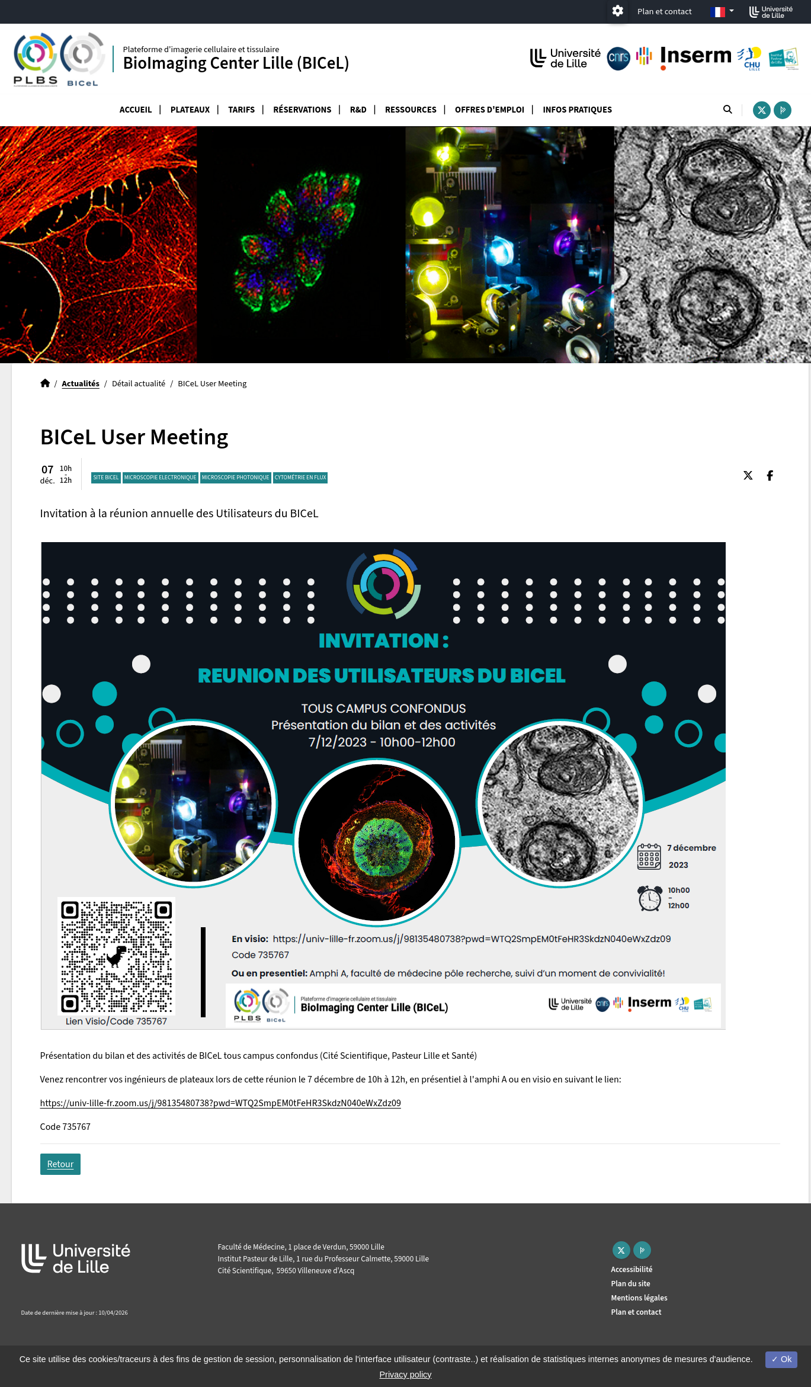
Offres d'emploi (489, 110)
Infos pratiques (577, 110)
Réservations (302, 110)
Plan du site (630, 1283)
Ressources (411, 110)
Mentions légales (639, 1297)
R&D (358, 110)
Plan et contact (664, 11)
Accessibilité (632, 1269)
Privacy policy (406, 1374)
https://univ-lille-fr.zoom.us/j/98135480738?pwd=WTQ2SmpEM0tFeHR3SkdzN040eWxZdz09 (220, 1103)
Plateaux (190, 110)
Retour (60, 1164)
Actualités (81, 383)
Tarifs (241, 110)
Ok (781, 1359)
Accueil (136, 110)
